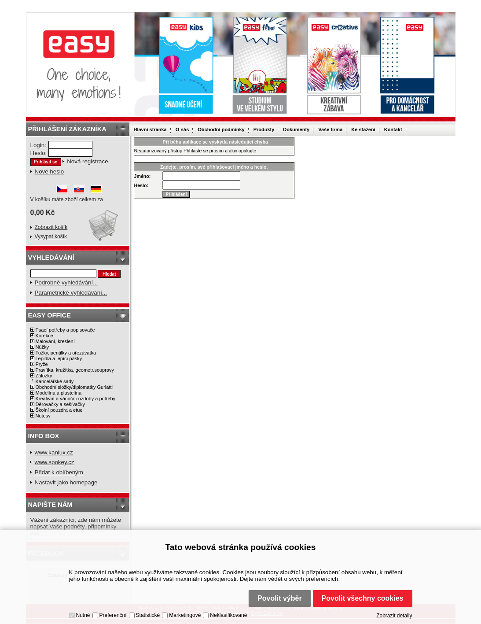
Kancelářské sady (55, 381)
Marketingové (185, 615)
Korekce (44, 335)
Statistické (148, 615)
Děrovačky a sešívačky (60, 404)
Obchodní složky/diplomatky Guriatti (74, 387)
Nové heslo (49, 171)
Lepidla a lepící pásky (59, 358)
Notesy (43, 415)
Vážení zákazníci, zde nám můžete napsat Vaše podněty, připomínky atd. (75, 526)
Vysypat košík (51, 236)
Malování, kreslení (55, 341)
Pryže (42, 364)
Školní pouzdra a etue (59, 410)
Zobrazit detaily (394, 616)
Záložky (44, 375)
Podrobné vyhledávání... (66, 282)
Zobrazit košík (51, 227)
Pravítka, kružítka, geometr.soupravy (75, 370)
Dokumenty (296, 129)
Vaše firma (330, 129)
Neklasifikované (228, 615)
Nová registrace (87, 161)
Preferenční (113, 615)
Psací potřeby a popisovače (65, 329)
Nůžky (42, 347)
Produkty (264, 129)
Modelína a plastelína (59, 392)
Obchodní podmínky (221, 129)
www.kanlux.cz (54, 452)
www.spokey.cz (54, 462)
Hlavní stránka (150, 129)
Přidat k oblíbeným (59, 472)
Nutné (83, 615)
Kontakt (393, 129)
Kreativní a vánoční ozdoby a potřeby (76, 398)
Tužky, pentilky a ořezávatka (66, 352)
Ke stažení (363, 129)
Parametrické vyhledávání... (71, 292)
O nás (182, 129)
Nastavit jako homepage (66, 482)
